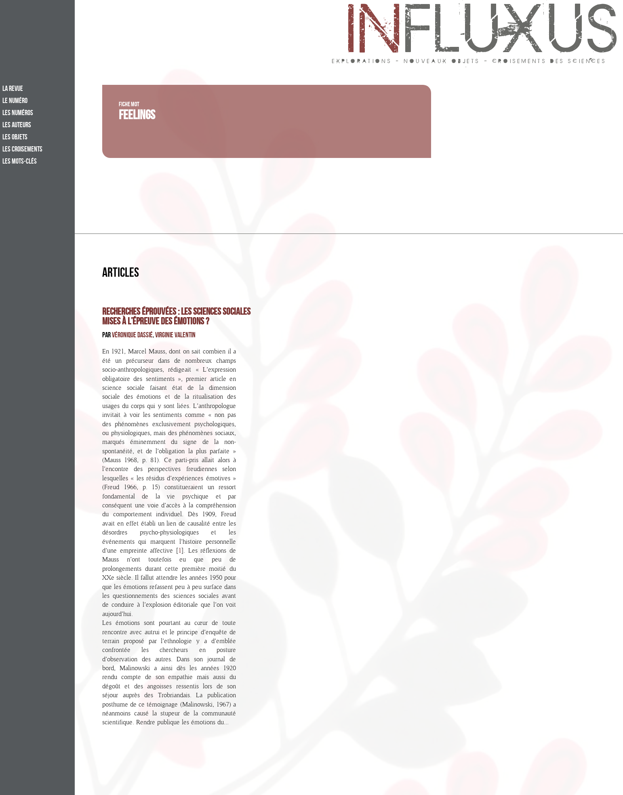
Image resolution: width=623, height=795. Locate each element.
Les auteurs (16, 125)
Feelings (137, 116)
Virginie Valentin (175, 335)
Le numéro (14, 101)
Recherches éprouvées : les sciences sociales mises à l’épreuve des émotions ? (176, 317)
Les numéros (17, 113)
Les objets (14, 137)
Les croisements (22, 150)
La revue (12, 89)
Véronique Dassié (132, 335)
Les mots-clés (19, 162)
